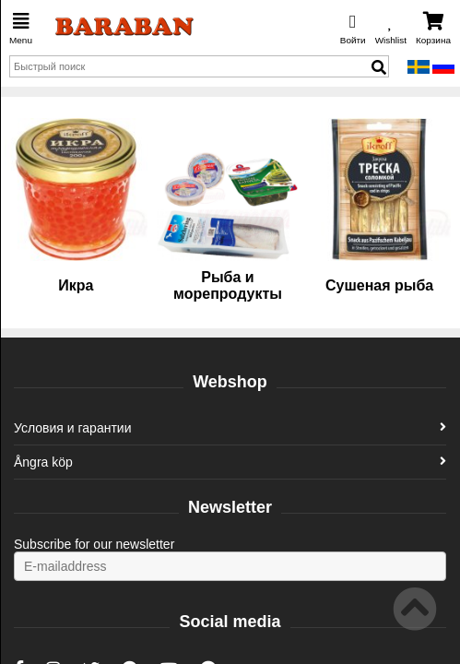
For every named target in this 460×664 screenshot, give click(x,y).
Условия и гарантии (230, 428)
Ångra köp (230, 462)
